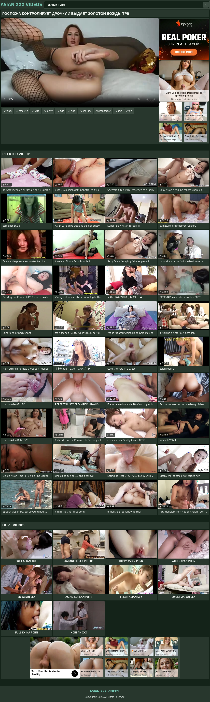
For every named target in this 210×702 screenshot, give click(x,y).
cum (73, 111)
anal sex (87, 111)
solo (120, 111)
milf (62, 111)
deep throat (104, 111)
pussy (49, 111)
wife (37, 111)
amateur (23, 111)
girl (130, 111)
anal (9, 111)
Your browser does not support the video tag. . (80, 62)
